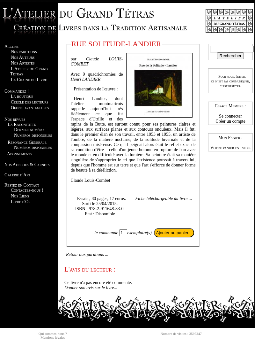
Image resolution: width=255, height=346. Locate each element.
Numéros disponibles (33, 135)
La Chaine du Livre (29, 79)
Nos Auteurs (23, 57)
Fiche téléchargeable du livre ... (163, 198)
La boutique (22, 96)
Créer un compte (230, 121)
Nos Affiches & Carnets (27, 164)
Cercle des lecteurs (29, 102)
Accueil (11, 46)
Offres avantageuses (30, 107)
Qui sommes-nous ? (53, 333)
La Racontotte (22, 124)
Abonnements (19, 153)
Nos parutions (24, 51)
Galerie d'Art (17, 175)
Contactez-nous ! (27, 190)
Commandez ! (16, 91)
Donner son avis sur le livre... (90, 287)
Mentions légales (52, 337)
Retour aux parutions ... (87, 254)
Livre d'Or (21, 201)
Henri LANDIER (86, 79)
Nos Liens (20, 196)
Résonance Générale (27, 142)
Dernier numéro (29, 129)
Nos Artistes (23, 63)
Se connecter (230, 116)
